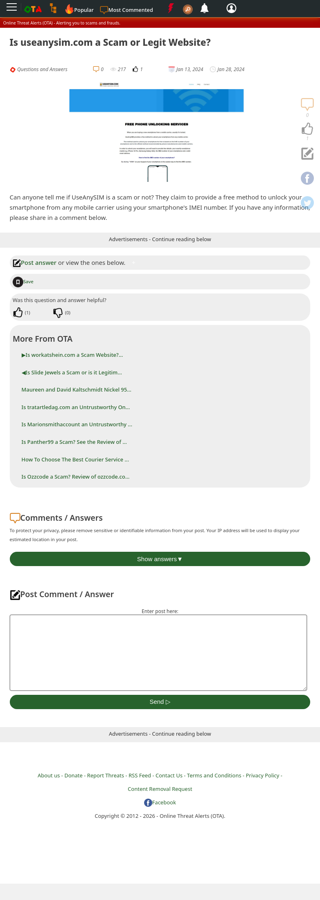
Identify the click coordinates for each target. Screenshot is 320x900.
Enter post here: (160, 611)
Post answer (35, 262)
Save (23, 281)
